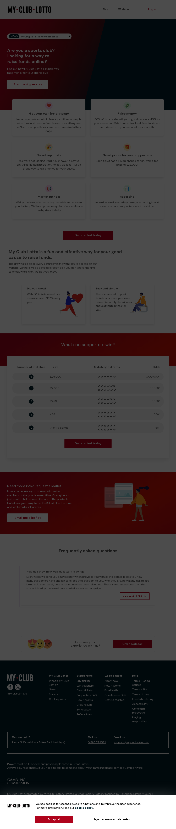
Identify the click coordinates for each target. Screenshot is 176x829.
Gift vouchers (85, 685)
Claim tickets (85, 690)
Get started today (87, 235)
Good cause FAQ (115, 695)
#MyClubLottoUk (17, 693)
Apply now (111, 681)
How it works (85, 700)
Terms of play (140, 694)
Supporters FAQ (87, 695)
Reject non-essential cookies (112, 819)
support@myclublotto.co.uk (131, 742)
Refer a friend (85, 714)
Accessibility (140, 704)
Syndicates (84, 709)
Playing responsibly (139, 719)
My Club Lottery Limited (59, 794)
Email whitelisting (142, 699)
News (52, 689)
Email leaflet (111, 690)
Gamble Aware (133, 768)
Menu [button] (123, 9)
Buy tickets (84, 681)
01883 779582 (97, 742)
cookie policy (84, 808)
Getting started (114, 700)
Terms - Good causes (141, 683)
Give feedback (132, 644)
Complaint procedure (139, 710)
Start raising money (27, 84)
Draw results (84, 705)
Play (105, 9)
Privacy (53, 694)
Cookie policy (57, 699)
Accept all (54, 819)
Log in (152, 9)
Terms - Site (139, 689)
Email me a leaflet (28, 518)
